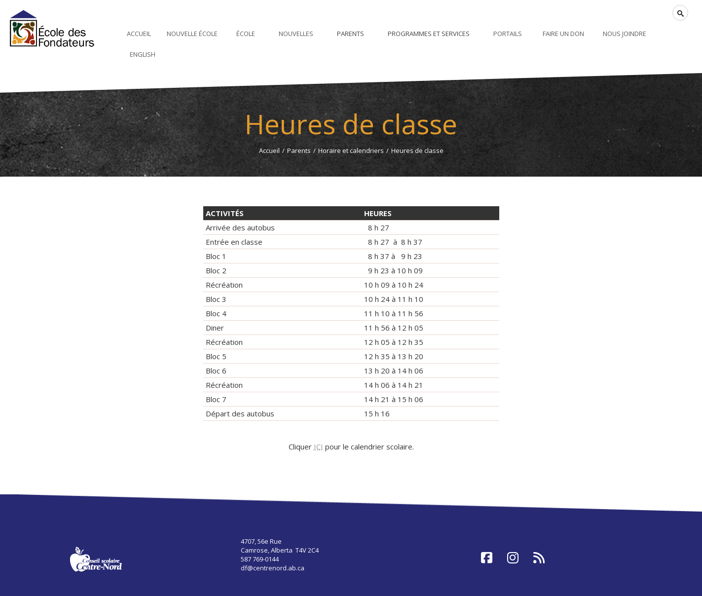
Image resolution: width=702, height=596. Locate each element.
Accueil (269, 150)
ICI (318, 446)
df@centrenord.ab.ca (272, 567)
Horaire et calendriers (351, 150)
